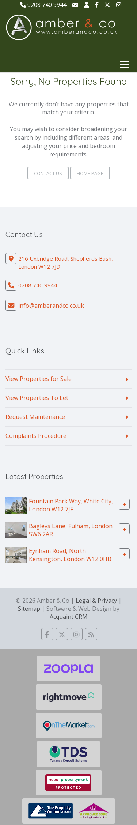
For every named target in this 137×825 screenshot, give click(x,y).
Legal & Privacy (96, 601)
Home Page (90, 173)
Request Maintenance (35, 417)
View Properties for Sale (38, 379)
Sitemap (29, 609)
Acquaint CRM (69, 617)
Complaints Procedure (35, 436)
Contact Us (48, 173)
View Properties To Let (36, 398)
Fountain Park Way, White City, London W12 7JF (71, 505)
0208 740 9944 (43, 5)
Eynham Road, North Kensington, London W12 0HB (70, 554)
